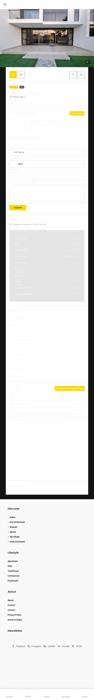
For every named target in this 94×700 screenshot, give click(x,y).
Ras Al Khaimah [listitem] (16, 522)
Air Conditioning (21, 318)
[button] (73, 74)
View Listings (77, 113)
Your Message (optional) (47, 193)
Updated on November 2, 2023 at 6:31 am (28, 224)
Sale (22, 87)
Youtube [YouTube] (64, 646)
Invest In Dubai (15, 620)
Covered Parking (21, 347)
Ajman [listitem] (12, 532)
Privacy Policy (14, 615)
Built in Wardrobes (22, 340)
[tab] (13, 74)
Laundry (17, 362)
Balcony (17, 325)
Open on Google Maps (69, 388)
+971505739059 (36, 125)
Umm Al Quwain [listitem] (16, 541)
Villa (10, 566)
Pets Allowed (19, 369)
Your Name (47, 149)
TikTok (77, 646)
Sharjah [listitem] (12, 527)
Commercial (13, 576)
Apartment (13, 561)
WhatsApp (56, 125)
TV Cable (17, 376)
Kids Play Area (20, 354)
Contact (11, 605)
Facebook (18, 646)
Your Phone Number (47, 161)
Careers (11, 610)
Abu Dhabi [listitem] (14, 537)
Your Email (47, 172)
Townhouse (13, 571)
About (10, 600)
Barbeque (18, 332)
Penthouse (13, 580)
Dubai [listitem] (11, 517)
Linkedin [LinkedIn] (49, 646)
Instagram (34, 646)
